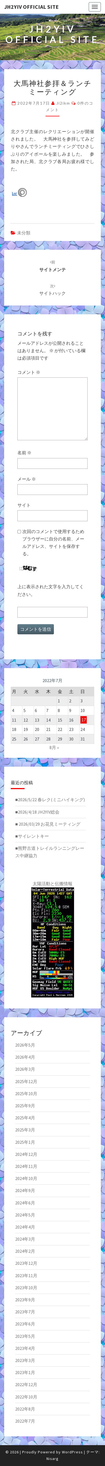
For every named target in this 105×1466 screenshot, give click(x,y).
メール (26, 479)
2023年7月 (25, 1311)
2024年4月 (25, 1227)
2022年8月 (25, 1409)
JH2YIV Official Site (31, 6)
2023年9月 (25, 1299)
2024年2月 (25, 1251)
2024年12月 (26, 1154)
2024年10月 (26, 1178)
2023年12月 (26, 1263)
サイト (24, 505)
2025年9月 (25, 1105)
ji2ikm (63, 103)
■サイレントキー (32, 836)
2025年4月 (25, 1117)
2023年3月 (25, 1360)
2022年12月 (26, 1384)
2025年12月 (26, 1081)
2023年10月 (26, 1287)
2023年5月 (25, 1336)
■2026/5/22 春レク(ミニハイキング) (50, 799)
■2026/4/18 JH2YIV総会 (37, 812)
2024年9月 (25, 1190)
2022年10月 (26, 1397)
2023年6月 (25, 1324)
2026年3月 (25, 1069)
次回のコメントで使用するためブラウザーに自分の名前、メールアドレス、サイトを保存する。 (53, 543)
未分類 (23, 233)
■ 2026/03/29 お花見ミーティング (47, 824)
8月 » (54, 747)
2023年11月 (26, 1275)
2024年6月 (25, 1203)
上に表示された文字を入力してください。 (50, 590)
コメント (28, 372)
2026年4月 (25, 1057)
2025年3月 (25, 1130)
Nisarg (52, 1458)
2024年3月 (25, 1239)
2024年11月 (26, 1166)
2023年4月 (25, 1348)
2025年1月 (25, 1142)
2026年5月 (25, 1045)
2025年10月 (26, 1093)
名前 (24, 452)
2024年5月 (25, 1215)
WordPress (72, 1452)
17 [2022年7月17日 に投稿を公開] (84, 720)
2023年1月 (25, 1372)
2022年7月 (25, 1421)
